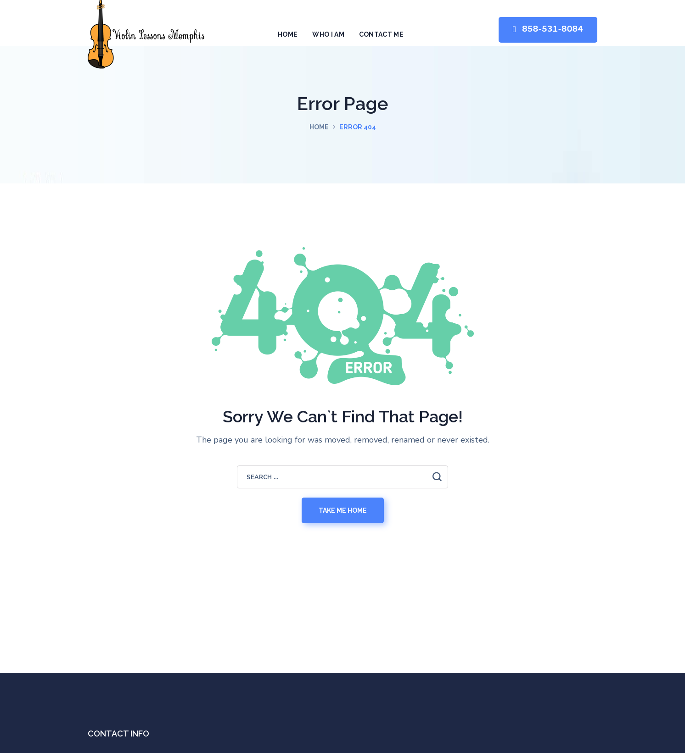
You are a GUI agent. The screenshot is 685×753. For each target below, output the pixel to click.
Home (319, 127)
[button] (548, 30)
